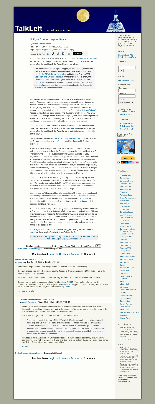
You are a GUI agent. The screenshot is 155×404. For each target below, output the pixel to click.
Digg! (44, 54)
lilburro (35, 44)
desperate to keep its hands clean (67, 138)
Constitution (124, 209)
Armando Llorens (126, 123)
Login (52, 254)
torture (55, 50)
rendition (62, 50)
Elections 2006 (125, 242)
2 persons (66, 287)
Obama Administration (128, 290)
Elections (123, 240)
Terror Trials (124, 309)
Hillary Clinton (125, 254)
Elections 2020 (125, 248)
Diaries (48, 44)
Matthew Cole (68, 110)
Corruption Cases (126, 212)
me (53, 59)
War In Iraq (124, 315)
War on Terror (125, 318)
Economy (123, 192)
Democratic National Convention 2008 (127, 230)
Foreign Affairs (125, 251)
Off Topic (123, 292)
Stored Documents (127, 234)
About (126, 55)
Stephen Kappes (41, 50)
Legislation (124, 273)
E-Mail (120, 57)
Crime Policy (124, 220)
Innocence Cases (126, 259)
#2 (52, 300)
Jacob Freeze (28, 302)
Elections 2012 (125, 186)
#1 (42, 260)
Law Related (124, 271)
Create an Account (69, 254)
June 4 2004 (67, 282)
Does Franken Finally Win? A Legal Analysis (51, 236)
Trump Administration (128, 198)
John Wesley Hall (126, 129)
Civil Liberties (125, 206)
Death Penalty (125, 223)
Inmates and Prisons (127, 257)
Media (122, 281)
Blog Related (124, 203)
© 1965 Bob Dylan (125, 381)
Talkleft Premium (126, 304)
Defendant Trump (126, 181)
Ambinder (34, 178)
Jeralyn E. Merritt (126, 114)
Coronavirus (124, 178)
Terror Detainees (126, 226)
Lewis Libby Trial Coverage (126, 277)
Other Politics (125, 301)
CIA (50, 50)
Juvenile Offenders (127, 268)
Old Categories (125, 298)
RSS (132, 55)
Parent (25, 346)
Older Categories (126, 295)
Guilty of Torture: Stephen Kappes (28, 249)
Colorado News (125, 175)
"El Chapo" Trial (126, 237)
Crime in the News (127, 218)
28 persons (74, 277)
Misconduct (124, 287)
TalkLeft (41, 82)
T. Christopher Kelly (127, 126)
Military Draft (124, 284)
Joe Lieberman (125, 262)
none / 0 (46, 300)
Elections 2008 (125, 245)
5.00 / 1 (36, 260)
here (72, 128)
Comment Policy (130, 57)
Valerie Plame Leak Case (129, 312)
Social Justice (125, 307)
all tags (70, 50)
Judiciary (123, 265)
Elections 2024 (125, 189)
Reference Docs (126, 195)
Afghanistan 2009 (126, 201)
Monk (124, 336)
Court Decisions (126, 215)
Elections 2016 (125, 184)
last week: (74, 315)
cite (93, 271)
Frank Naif (84, 198)
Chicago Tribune (88, 110)
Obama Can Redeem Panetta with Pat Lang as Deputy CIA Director (72, 237)
